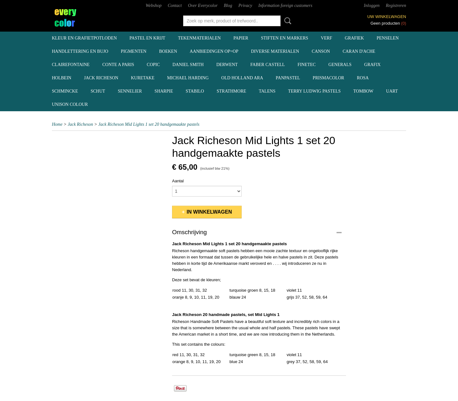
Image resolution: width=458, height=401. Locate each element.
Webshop (154, 5)
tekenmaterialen (199, 38)
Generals (339, 64)
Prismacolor (328, 78)
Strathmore (231, 91)
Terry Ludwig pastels (314, 91)
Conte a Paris (118, 64)
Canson (321, 51)
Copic (153, 64)
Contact (175, 5)
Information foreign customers (285, 5)
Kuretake (142, 78)
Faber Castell (268, 64)
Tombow (363, 91)
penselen (388, 38)
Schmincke (65, 91)
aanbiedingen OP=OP (214, 51)
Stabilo (195, 91)
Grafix (372, 64)
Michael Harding (187, 78)
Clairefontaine (71, 64)
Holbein (61, 78)
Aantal (178, 181)
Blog (228, 5)
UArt (392, 91)
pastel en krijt (147, 38)
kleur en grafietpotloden (84, 38)
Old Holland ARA (242, 78)
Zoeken (286, 21)
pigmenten (133, 51)
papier (240, 38)
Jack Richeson (101, 78)
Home (57, 124)
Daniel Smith (188, 64)
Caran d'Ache (359, 51)
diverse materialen (275, 51)
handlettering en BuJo (80, 51)
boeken (168, 51)
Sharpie (164, 91)
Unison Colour (70, 104)
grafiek (354, 38)
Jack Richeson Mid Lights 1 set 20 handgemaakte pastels (149, 124)
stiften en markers (284, 38)
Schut (97, 91)
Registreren (396, 5)
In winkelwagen (209, 212)
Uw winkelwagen (386, 16)
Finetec (307, 64)
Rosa (362, 78)
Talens (267, 91)
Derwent (227, 64)
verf (326, 38)
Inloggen (372, 5)
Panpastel (288, 78)
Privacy (245, 5)
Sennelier (130, 91)
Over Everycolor (203, 5)
